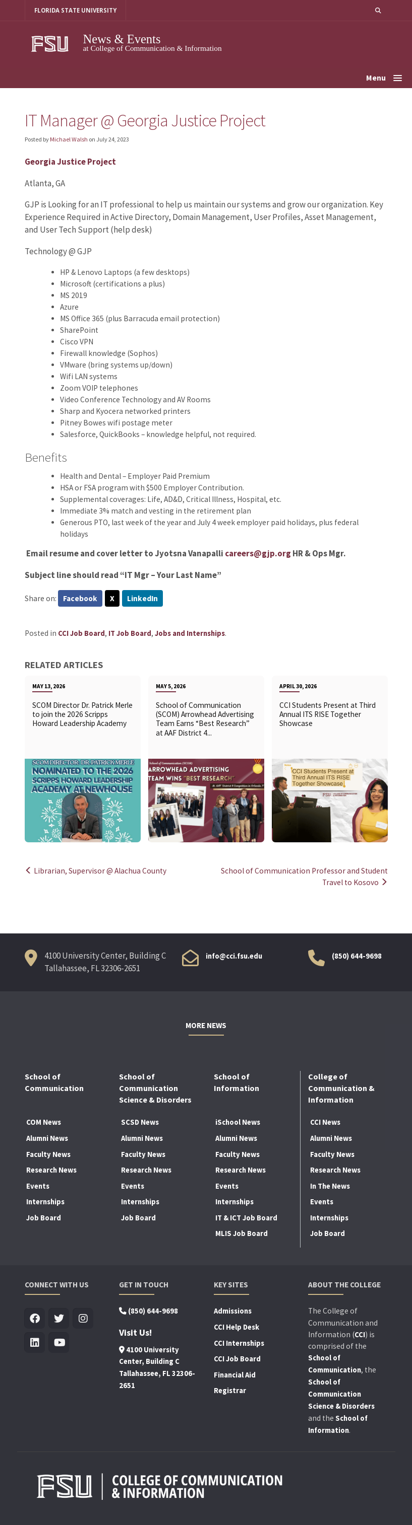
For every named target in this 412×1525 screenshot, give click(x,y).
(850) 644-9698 (357, 956)
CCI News (325, 1122)
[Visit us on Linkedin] (35, 1343)
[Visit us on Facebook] (35, 1319)
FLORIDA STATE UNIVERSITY (75, 10)
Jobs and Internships (190, 633)
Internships (45, 1201)
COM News (43, 1122)
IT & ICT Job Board (246, 1217)
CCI (360, 1334)
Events (37, 1186)
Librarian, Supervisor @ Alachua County (95, 871)
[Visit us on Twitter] (59, 1319)
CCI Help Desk (236, 1327)
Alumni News (47, 1138)
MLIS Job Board (241, 1233)
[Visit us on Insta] (83, 1319)
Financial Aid (235, 1374)
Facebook (80, 598)
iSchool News (237, 1122)
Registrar (230, 1390)
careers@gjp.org (258, 553)
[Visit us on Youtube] (59, 1343)
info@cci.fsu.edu (234, 956)
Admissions (233, 1311)
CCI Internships (239, 1343)
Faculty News (48, 1154)
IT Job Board (129, 633)
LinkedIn (142, 598)
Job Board (43, 1217)
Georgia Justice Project (70, 161)
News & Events (122, 39)
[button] (378, 10)
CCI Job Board (81, 633)
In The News (330, 1186)
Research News (51, 1170)
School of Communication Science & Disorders (341, 1394)
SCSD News (140, 1122)
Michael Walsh (69, 139)
